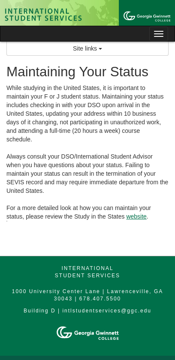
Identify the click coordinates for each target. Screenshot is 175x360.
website (136, 216)
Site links (87, 48)
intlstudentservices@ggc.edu (106, 311)
